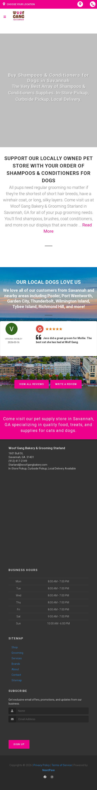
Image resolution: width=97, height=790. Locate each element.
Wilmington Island (72, 301)
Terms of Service (61, 765)
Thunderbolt (42, 301)
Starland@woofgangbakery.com (28, 464)
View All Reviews (31, 384)
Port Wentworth (77, 295)
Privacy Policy (41, 765)
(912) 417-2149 (18, 460)
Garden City (18, 301)
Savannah (77, 290)
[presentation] (29, 729)
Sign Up (19, 744)
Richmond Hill (51, 306)
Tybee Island (24, 306)
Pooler (53, 295)
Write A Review (66, 384)
